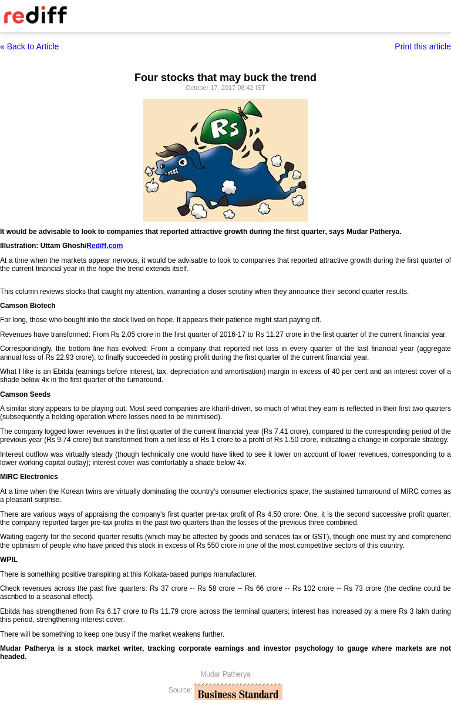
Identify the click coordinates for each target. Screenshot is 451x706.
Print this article (423, 46)
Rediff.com (104, 246)
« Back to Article (29, 46)
